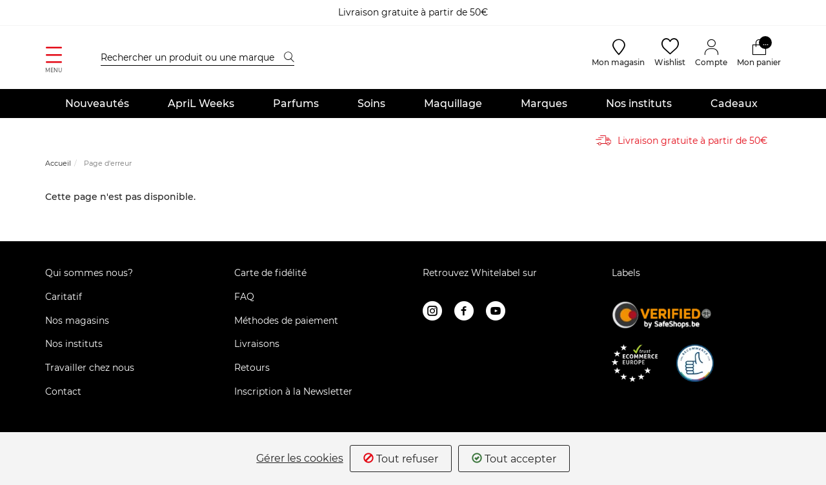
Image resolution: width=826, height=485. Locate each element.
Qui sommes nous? (89, 273)
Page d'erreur (108, 163)
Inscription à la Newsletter (293, 392)
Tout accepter (514, 459)
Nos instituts (639, 103)
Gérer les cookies (299, 458)
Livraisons (256, 344)
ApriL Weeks (201, 103)
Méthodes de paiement (286, 320)
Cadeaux (734, 103)
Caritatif (63, 296)
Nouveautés (97, 103)
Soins (371, 103)
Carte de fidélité (270, 273)
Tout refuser (400, 459)
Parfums (296, 103)
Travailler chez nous (89, 368)
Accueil (58, 163)
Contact (63, 392)
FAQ (244, 296)
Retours (252, 368)
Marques (544, 103)
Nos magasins (77, 320)
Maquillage (453, 103)
